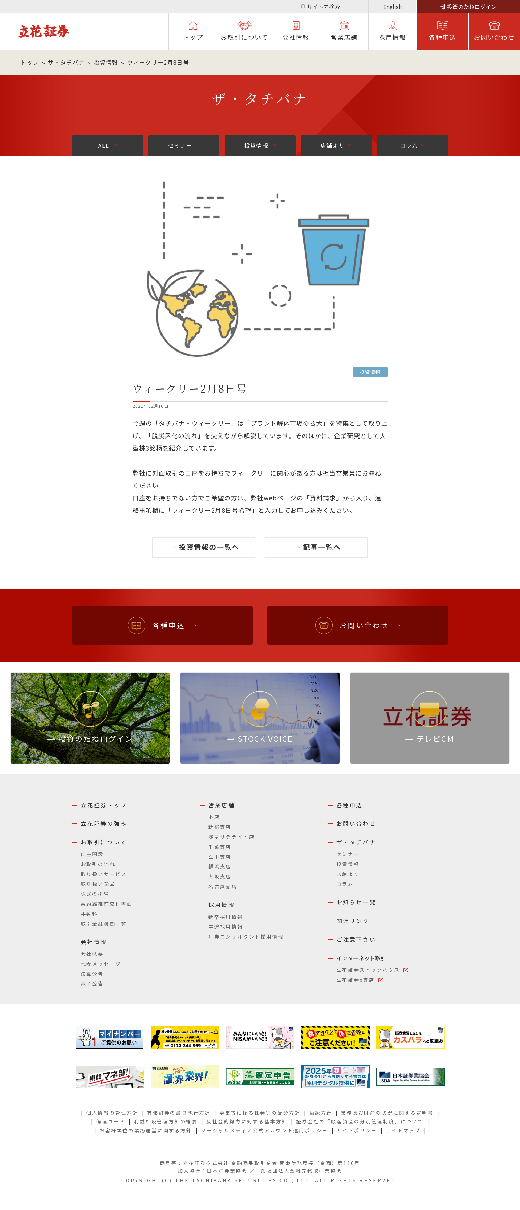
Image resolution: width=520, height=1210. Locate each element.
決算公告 (92, 973)
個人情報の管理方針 (112, 1112)
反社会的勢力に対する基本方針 (246, 1121)
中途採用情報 (225, 926)
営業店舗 (344, 36)
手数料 (89, 913)
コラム (409, 145)
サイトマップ (403, 1130)
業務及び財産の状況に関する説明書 (387, 1112)
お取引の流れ (98, 864)
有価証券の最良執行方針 (179, 1112)
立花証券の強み (104, 823)
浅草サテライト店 (231, 836)
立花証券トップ (104, 805)
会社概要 (92, 953)
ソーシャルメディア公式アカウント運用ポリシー (264, 1130)
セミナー (180, 145)
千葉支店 (220, 846)
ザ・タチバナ (66, 62)
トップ (193, 36)
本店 (214, 816)
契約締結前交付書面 (107, 903)
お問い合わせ (494, 36)
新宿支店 (220, 826)
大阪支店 (220, 876)
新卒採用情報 (225, 916)
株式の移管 (95, 893)
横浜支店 (220, 866)
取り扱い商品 (98, 883)
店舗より (333, 145)
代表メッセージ (101, 963)
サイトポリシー (357, 1130)
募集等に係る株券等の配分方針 (260, 1112)
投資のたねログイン (472, 6)
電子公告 (92, 983)
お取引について (244, 36)
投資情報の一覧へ (209, 547)
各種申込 (442, 36)
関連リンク (353, 920)
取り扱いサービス (104, 874)
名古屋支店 (222, 886)
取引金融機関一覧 (104, 923)
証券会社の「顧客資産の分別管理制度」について (360, 1121)
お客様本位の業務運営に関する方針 (145, 1130)
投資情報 (106, 62)
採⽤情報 (392, 36)
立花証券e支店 (355, 979)
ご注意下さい (356, 939)
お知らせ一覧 (356, 902)
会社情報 (296, 36)
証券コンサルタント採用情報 (246, 936)
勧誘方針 (320, 1112)
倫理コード (110, 1121)
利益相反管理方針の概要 (166, 1121)
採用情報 (221, 905)
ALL (103, 145)
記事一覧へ (322, 547)
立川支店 (220, 856)
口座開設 (92, 854)
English (392, 6)
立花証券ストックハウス (368, 969)
